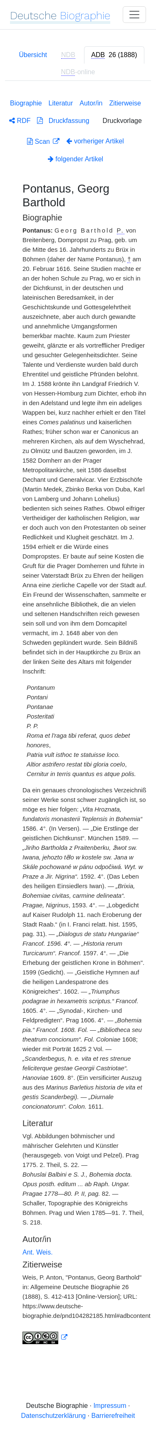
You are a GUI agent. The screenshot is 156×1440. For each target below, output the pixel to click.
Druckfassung (63, 120)
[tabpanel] (78, 720)
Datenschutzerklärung (53, 1415)
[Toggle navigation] (134, 14)
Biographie (26, 103)
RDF (19, 120)
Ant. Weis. (37, 1252)
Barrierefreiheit (113, 1415)
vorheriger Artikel (95, 141)
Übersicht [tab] (33, 54)
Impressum (109, 1405)
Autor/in (90, 103)
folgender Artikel (75, 159)
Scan (39, 141)
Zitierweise (125, 103)
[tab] (114, 55)
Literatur (61, 103)
